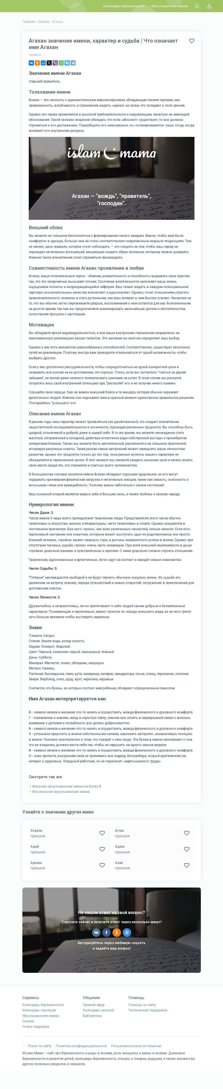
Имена (43, 22)
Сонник (28, 1021)
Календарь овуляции (39, 1010)
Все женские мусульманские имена (61, 792)
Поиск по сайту (37, 1046)
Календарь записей (98, 1010)
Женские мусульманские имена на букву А (66, 786)
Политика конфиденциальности (81, 1046)
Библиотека (92, 1016)
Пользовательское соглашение (136, 1046)
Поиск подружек (35, 1027)
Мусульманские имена (169, 6)
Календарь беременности (123, 6)
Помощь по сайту (142, 1005)
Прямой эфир (94, 1005)
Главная (28, 22)
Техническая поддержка (147, 1010)
